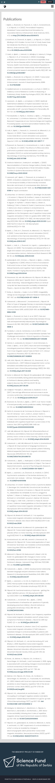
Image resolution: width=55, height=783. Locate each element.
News (43, 2)
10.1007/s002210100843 (29, 719)
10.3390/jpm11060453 (21, 126)
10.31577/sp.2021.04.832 (16, 97)
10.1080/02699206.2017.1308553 (19, 356)
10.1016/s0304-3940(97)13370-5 (25, 736)
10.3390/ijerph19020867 (16, 73)
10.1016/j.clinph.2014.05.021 (17, 511)
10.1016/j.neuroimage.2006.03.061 (20, 672)
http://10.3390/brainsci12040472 (26, 35)
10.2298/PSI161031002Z (24, 407)
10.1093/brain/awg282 (15, 689)
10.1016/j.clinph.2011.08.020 (33, 596)
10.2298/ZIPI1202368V (15, 610)
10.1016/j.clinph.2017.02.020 (20, 371)
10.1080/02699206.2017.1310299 (35, 339)
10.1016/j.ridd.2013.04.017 (19, 577)
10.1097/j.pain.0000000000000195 (20, 427)
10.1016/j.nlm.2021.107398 (16, 158)
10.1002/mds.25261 (14, 523)
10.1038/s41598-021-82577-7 (33, 141)
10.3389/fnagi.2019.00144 (17, 273)
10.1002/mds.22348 (14, 654)
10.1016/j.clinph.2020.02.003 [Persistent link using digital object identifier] (35, 221)
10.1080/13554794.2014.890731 (19, 457)
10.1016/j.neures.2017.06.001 (17, 386)
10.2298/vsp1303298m (21, 565)
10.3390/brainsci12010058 (22, 50)
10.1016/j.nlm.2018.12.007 (16, 241)
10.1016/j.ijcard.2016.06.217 (28, 398)
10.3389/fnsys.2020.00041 (17, 173)
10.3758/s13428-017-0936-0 (28, 297)
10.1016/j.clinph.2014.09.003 (38, 439)
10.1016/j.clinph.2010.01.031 (20, 637)
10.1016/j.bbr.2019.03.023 (24, 256)
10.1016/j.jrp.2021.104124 (25, 112)
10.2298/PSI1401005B (18, 481)
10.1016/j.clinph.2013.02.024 (34, 535)
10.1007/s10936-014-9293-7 (33, 469)
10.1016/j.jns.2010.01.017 (29, 622)
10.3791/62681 (15, 85)
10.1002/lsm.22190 (14, 550)
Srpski (50, 2)
